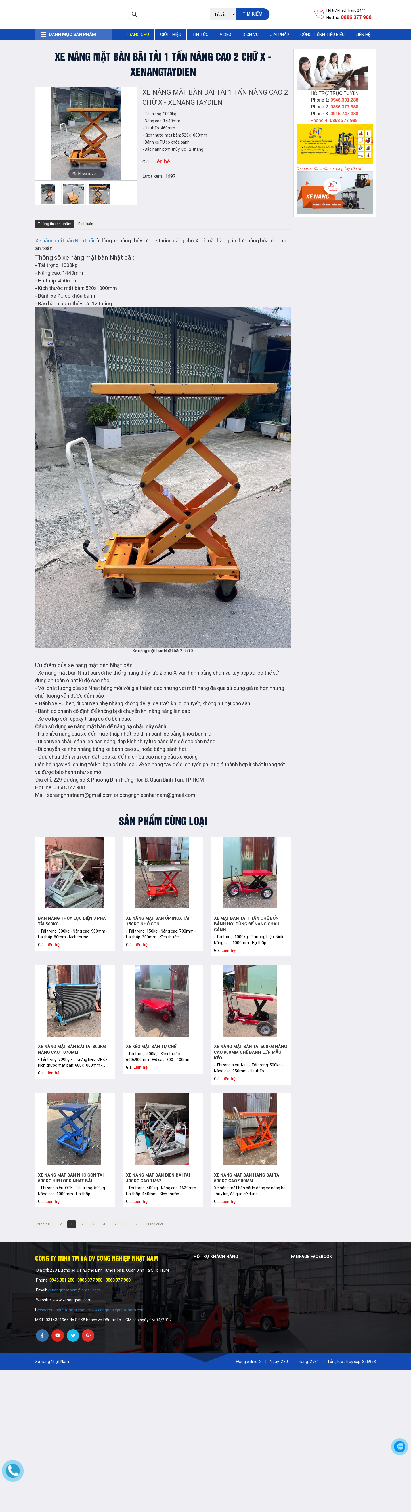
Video (225, 34)
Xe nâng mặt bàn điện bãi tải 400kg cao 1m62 (158, 1178)
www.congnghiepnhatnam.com (116, 1310)
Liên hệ (363, 34)
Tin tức (200, 34)
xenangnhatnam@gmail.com (74, 1290)
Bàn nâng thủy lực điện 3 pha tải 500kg (72, 921)
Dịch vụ (251, 34)
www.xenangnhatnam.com (61, 1310)
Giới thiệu (170, 34)
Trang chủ (137, 34)
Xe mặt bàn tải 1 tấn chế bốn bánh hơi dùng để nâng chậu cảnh (246, 924)
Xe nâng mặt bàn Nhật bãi (64, 240)
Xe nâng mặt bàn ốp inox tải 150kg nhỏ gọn (157, 921)
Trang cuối (154, 1224)
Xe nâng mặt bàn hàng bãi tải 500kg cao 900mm (247, 1178)
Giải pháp (279, 34)
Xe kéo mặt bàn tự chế (151, 1046)
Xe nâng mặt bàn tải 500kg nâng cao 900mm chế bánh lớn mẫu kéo (250, 1052)
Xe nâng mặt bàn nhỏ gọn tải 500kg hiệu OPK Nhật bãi (71, 1178)
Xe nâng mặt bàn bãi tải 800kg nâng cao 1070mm (72, 1049)
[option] (48, 194)
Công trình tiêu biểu (322, 34)
